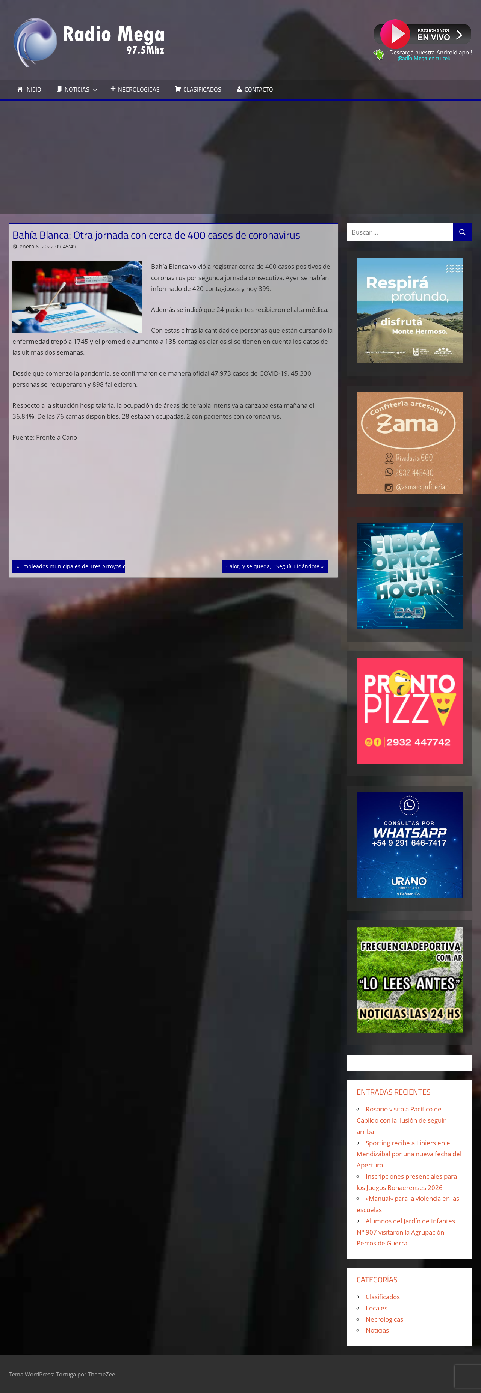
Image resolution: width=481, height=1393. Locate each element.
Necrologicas (384, 1319)
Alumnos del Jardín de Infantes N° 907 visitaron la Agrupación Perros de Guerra (406, 1232)
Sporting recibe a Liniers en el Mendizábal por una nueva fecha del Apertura (409, 1154)
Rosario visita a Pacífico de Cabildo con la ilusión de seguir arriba (401, 1120)
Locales (376, 1308)
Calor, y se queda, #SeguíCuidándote (272, 566)
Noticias (377, 1330)
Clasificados (383, 1296)
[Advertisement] (240, 157)
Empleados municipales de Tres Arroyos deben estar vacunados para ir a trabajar (123, 566)
